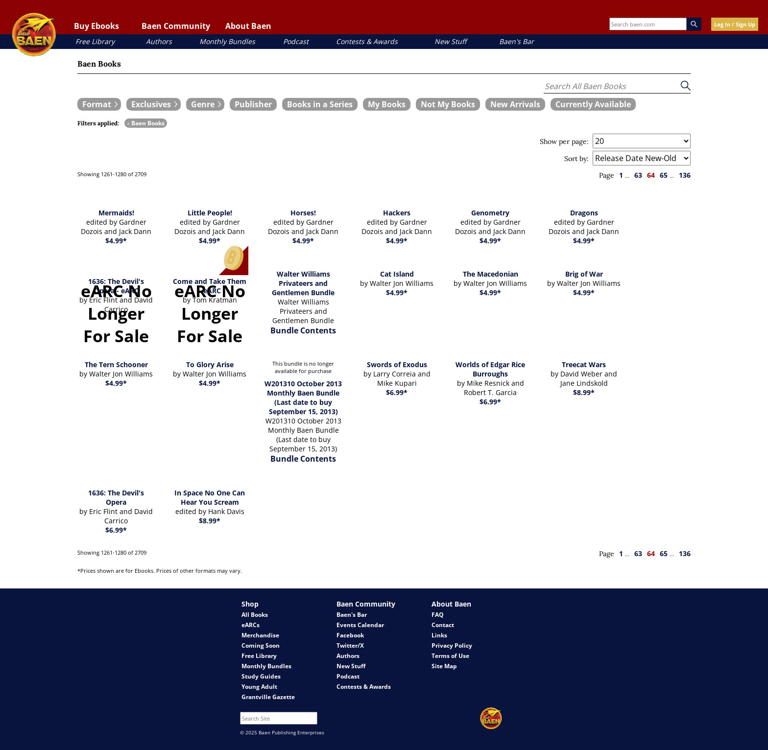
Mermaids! (116, 212)
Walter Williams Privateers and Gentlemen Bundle (303, 283)
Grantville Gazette (268, 697)
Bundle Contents (303, 330)
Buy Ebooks (96, 26)
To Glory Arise (210, 364)
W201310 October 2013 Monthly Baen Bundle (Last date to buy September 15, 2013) (303, 397)
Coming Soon (260, 645)
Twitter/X (350, 645)
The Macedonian (490, 274)
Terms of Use (450, 656)
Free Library (95, 41)
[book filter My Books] (386, 104)
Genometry (490, 212)
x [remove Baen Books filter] (128, 123)
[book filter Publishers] (253, 104)
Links (439, 635)
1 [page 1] (621, 175)
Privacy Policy (452, 645)
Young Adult (259, 686)
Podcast (296, 41)
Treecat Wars (584, 364)
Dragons (584, 212)
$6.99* (397, 392)
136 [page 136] (685, 175)
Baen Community (176, 26)
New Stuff (450, 41)
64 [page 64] (651, 175)
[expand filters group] (99, 104)
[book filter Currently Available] (593, 104)
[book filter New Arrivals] (515, 104)
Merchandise (260, 635)
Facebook (350, 635)
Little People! (210, 212)
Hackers (396, 212)
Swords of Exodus (397, 364)
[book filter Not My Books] (448, 104)
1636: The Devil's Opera (116, 497)
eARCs (250, 625)
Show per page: (564, 141)
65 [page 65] (664, 175)
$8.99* (584, 392)
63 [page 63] (638, 175)
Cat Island (397, 274)
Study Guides (261, 676)
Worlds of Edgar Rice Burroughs (490, 369)
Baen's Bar (516, 41)
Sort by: (576, 158)
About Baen (248, 26)
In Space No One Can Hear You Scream (209, 497)
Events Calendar (360, 625)
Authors (159, 41)
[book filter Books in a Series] (320, 104)
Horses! (303, 212)
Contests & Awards (367, 41)
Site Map (444, 666)
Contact (443, 625)
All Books (254, 614)
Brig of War (584, 274)
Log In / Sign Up (734, 24)
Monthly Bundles (227, 41)
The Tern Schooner (116, 364)
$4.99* (116, 240)
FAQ (438, 614)
